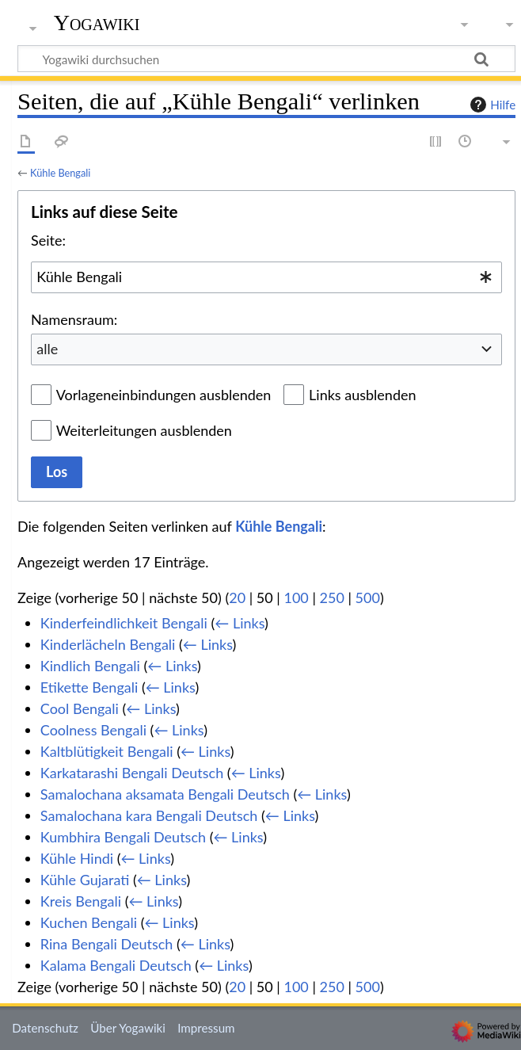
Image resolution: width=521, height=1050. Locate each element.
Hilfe (490, 105)
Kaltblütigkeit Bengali (106, 751)
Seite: (48, 240)
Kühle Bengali (60, 172)
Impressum (206, 1028)
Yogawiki (97, 23)
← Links (239, 623)
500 (368, 597)
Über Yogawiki (127, 1028)
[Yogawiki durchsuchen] (266, 58)
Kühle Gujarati (85, 879)
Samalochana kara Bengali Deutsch (149, 815)
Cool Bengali (79, 708)
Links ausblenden (362, 394)
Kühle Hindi (76, 858)
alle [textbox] (47, 348)
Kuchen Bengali (88, 922)
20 (237, 597)
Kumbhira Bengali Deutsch (123, 837)
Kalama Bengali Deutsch (116, 965)
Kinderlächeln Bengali (108, 644)
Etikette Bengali (89, 687)
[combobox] (266, 277)
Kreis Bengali (80, 901)
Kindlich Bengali (90, 665)
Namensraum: (74, 319)
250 (332, 597)
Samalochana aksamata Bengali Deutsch (165, 794)
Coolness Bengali (93, 730)
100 (295, 597)
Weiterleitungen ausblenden (144, 430)
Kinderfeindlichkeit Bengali (123, 623)
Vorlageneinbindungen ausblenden (164, 394)
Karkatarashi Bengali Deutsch (131, 772)
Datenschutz (45, 1028)
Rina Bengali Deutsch (106, 944)
